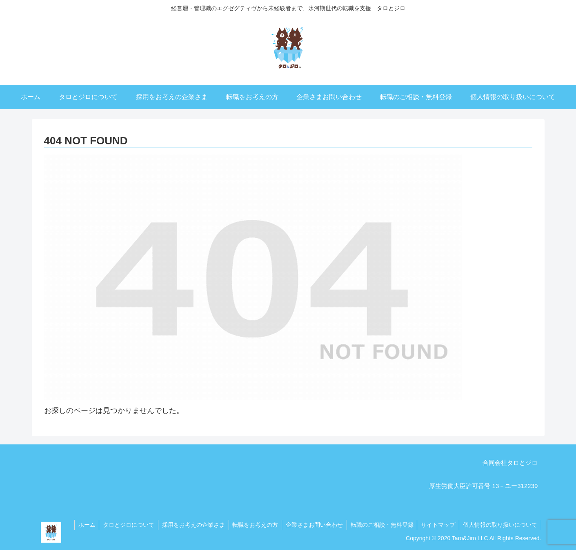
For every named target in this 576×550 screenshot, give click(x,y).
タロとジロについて (122, 524)
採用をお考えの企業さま (188, 524)
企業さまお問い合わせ (311, 524)
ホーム (79, 524)
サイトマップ (437, 524)
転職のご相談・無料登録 (379, 524)
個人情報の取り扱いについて (500, 524)
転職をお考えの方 (251, 524)
